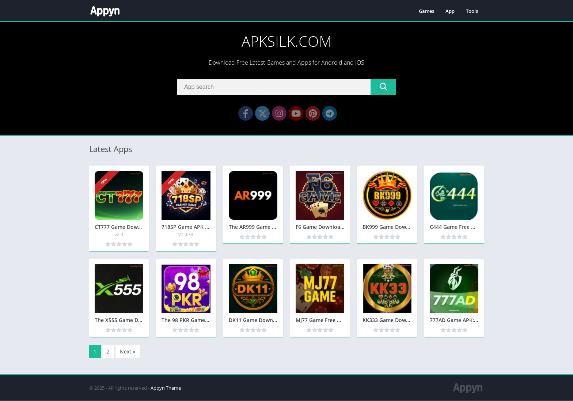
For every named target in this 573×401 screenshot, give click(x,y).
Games (426, 11)
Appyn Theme (166, 388)
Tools (472, 11)
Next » (127, 351)
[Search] (286, 87)
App (450, 11)
